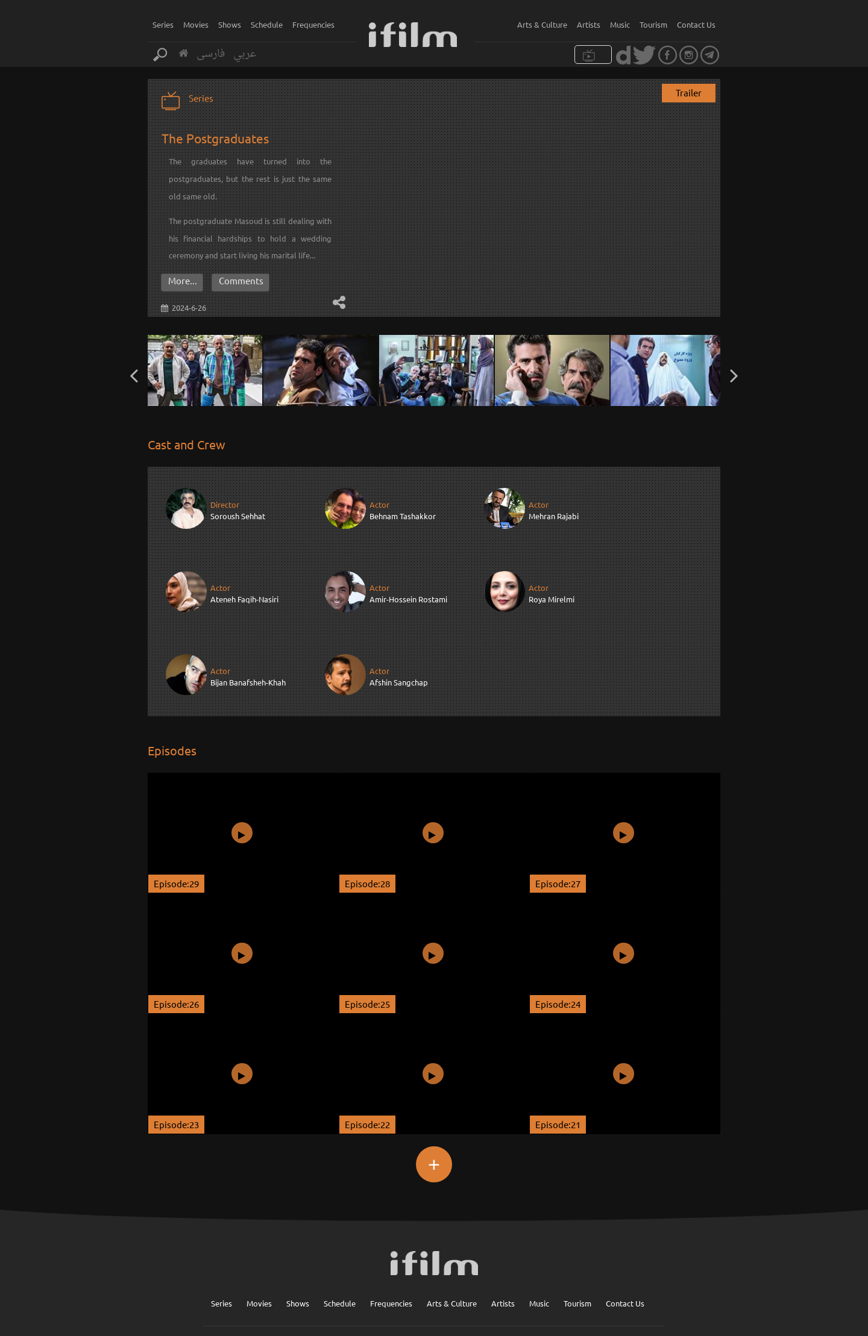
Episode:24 (557, 920)
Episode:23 (176, 1040)
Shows (229, 24)
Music (620, 24)
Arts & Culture (542, 24)
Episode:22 (367, 1040)
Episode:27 (557, 799)
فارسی (211, 54)
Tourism (653, 24)
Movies (196, 24)
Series (163, 24)
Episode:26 (176, 920)
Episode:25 (367, 920)
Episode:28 (367, 799)
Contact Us (696, 24)
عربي (244, 54)
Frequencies (313, 24)
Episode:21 (557, 1040)
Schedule (267, 24)
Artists (588, 24)
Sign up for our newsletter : (453, 1277)
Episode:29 (176, 799)
